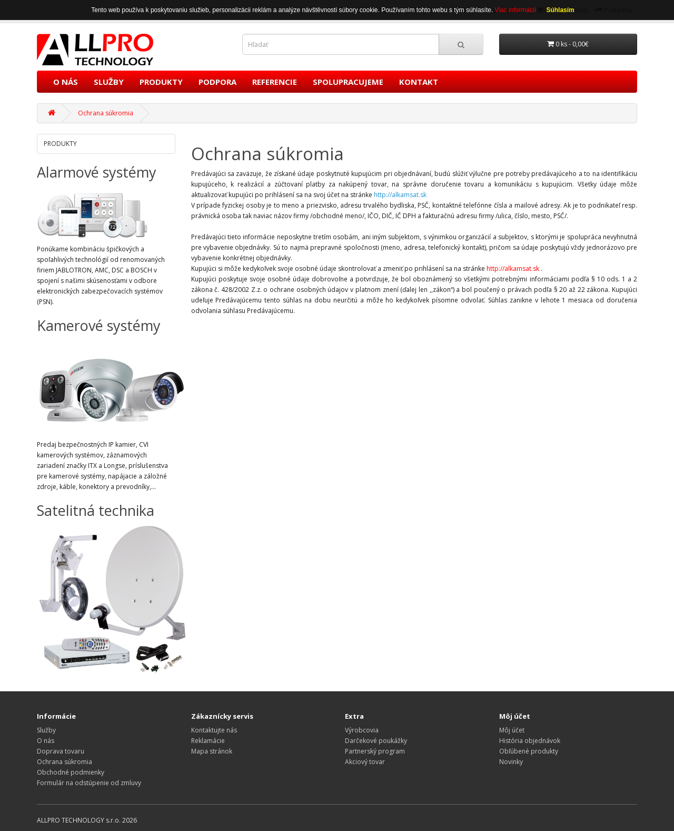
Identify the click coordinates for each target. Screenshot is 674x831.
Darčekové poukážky (376, 740)
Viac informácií (516, 10)
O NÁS (65, 81)
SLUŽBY (109, 81)
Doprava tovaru (60, 751)
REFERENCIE (274, 81)
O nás (45, 740)
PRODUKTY (161, 81)
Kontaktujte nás (214, 730)
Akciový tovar (365, 761)
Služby (46, 730)
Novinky (511, 761)
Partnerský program (375, 751)
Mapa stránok (211, 751)
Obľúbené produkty (528, 751)
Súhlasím (560, 10)
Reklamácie (208, 740)
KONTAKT (418, 81)
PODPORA (217, 81)
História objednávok (529, 740)
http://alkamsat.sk (513, 268)
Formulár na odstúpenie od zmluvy (89, 782)
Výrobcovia (362, 730)
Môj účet (511, 730)
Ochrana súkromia (105, 113)
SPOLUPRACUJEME (348, 81)
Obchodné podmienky (70, 772)
